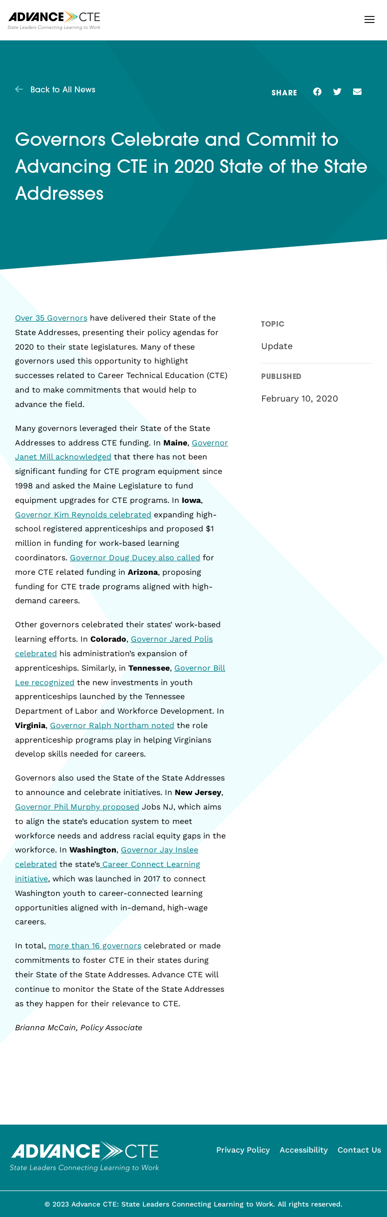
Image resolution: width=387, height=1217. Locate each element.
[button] (370, 19)
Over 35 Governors (51, 318)
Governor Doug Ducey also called (135, 557)
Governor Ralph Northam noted (112, 725)
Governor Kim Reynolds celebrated (83, 514)
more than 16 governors (94, 945)
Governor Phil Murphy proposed (77, 806)
